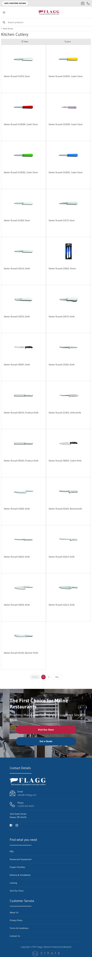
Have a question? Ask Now (15, 3)
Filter (24, 41)
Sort (68, 41)
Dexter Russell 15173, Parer (62, 220)
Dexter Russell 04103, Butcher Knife (21, 653)
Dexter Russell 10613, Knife (17, 556)
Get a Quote (46, 741)
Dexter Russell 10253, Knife (17, 316)
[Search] (46, 22)
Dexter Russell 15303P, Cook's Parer (66, 124)
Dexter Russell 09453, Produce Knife (21, 412)
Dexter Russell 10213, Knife (62, 556)
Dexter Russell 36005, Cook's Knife (65, 460)
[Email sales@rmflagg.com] (82, 3)
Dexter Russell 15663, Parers (62, 268)
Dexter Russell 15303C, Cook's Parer (66, 172)
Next (57, 677)
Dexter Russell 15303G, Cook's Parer (21, 172)
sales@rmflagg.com (26, 794)
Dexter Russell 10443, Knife (17, 268)
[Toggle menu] (4, 12)
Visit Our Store (46, 729)
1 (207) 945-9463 (25, 806)
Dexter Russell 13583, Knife (17, 508)
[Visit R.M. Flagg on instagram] (17, 825)
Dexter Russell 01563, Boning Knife (65, 508)
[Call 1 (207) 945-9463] (88, 3)
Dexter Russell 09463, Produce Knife (21, 460)
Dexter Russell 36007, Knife (17, 364)
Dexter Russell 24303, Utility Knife (65, 412)
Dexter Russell (8, 29)
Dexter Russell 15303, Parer (17, 220)
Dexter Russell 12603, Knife (17, 604)
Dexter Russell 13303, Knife (62, 364)
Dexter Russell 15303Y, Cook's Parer (66, 76)
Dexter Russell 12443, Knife (62, 604)
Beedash (67, 946)
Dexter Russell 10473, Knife (62, 316)
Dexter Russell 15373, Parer (17, 76)
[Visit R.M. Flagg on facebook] (11, 825)
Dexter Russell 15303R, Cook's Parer (21, 124)
